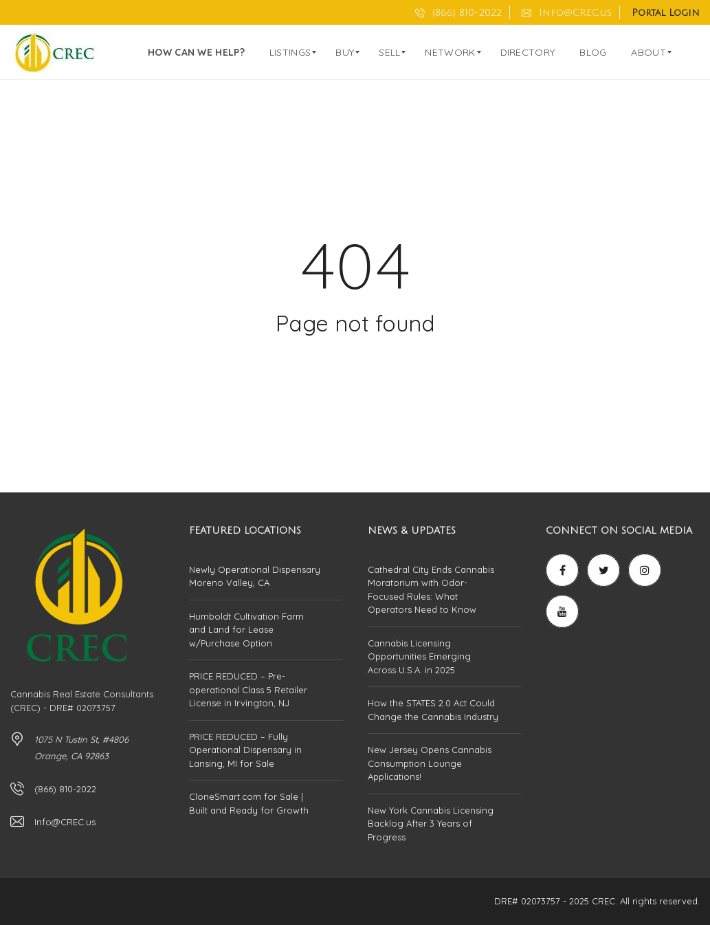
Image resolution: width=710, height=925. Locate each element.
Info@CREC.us (567, 13)
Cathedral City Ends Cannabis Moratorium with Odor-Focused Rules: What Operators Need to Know (431, 590)
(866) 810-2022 (458, 13)
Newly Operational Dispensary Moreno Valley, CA (254, 576)
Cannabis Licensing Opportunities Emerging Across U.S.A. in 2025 (419, 656)
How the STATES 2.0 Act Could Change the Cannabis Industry (433, 709)
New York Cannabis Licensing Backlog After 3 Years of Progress (430, 823)
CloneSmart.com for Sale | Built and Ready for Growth (249, 803)
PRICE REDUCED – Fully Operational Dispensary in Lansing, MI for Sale (245, 750)
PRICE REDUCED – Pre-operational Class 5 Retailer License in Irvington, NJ (248, 689)
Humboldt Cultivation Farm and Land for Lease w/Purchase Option (246, 630)
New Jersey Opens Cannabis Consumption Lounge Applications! (429, 763)
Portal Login (666, 13)
